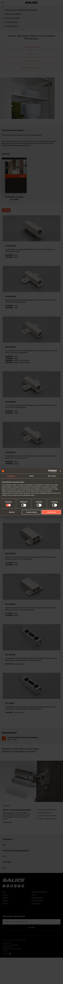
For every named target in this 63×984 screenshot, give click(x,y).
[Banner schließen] (60, 471)
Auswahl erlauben (31, 512)
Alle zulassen (51, 512)
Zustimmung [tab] (11, 476)
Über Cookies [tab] (52, 476)
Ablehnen (12, 512)
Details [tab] (31, 476)
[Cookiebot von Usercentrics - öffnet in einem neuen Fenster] (49, 471)
